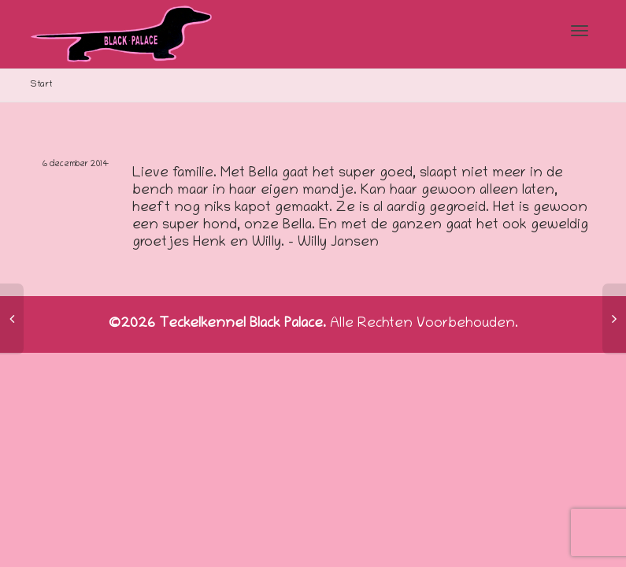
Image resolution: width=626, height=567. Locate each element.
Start (41, 85)
